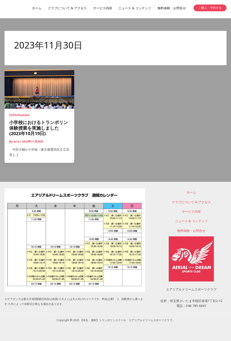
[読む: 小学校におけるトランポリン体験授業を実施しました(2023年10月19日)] (39, 89)
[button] (210, 8)
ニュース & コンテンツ (191, 221)
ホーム (191, 193)
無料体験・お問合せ (191, 231)
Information (19, 116)
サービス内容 (191, 212)
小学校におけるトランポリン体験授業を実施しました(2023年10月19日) (38, 129)
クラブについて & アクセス (191, 202)
